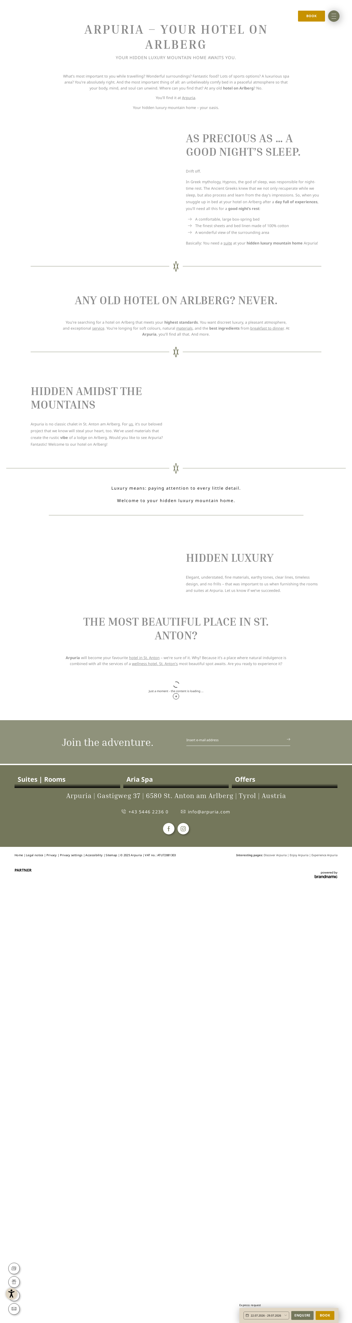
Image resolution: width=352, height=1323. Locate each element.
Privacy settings (71, 1283)
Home (33, 14)
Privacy (52, 1283)
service (98, 550)
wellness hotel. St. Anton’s (155, 1050)
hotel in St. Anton (144, 1044)
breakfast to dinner (267, 550)
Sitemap (112, 1283)
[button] (34, 1288)
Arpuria (188, 300)
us (131, 682)
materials (184, 550)
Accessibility (94, 1283)
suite (228, 455)
